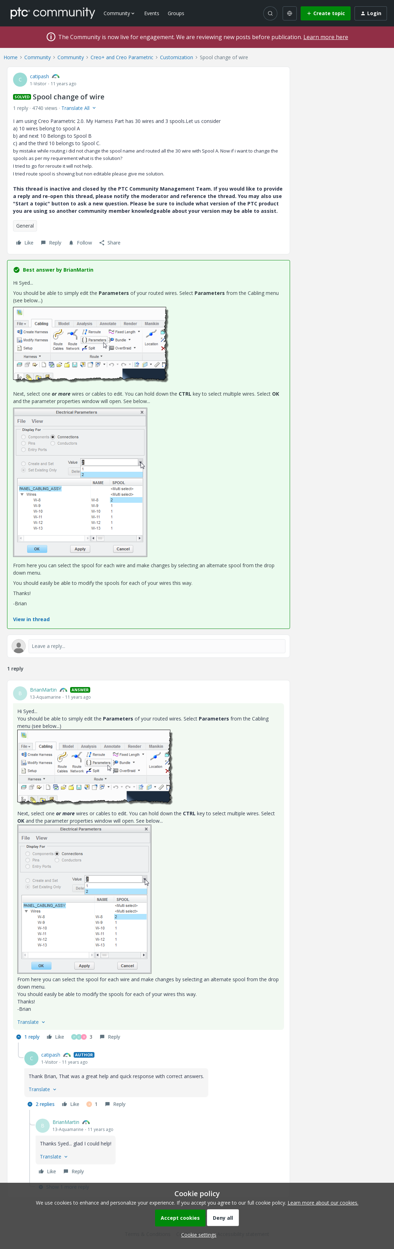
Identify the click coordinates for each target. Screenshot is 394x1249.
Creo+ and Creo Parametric (122, 57)
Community (37, 57)
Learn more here (325, 37)
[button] (326, 13)
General (25, 225)
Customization (176, 57)
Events (151, 13)
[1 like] (92, 1104)
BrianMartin (43, 689)
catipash (39, 76)
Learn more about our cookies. (323, 1202)
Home (11, 57)
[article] (148, 864)
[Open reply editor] (148, 646)
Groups (176, 13)
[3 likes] (81, 1037)
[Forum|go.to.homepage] (53, 13)
